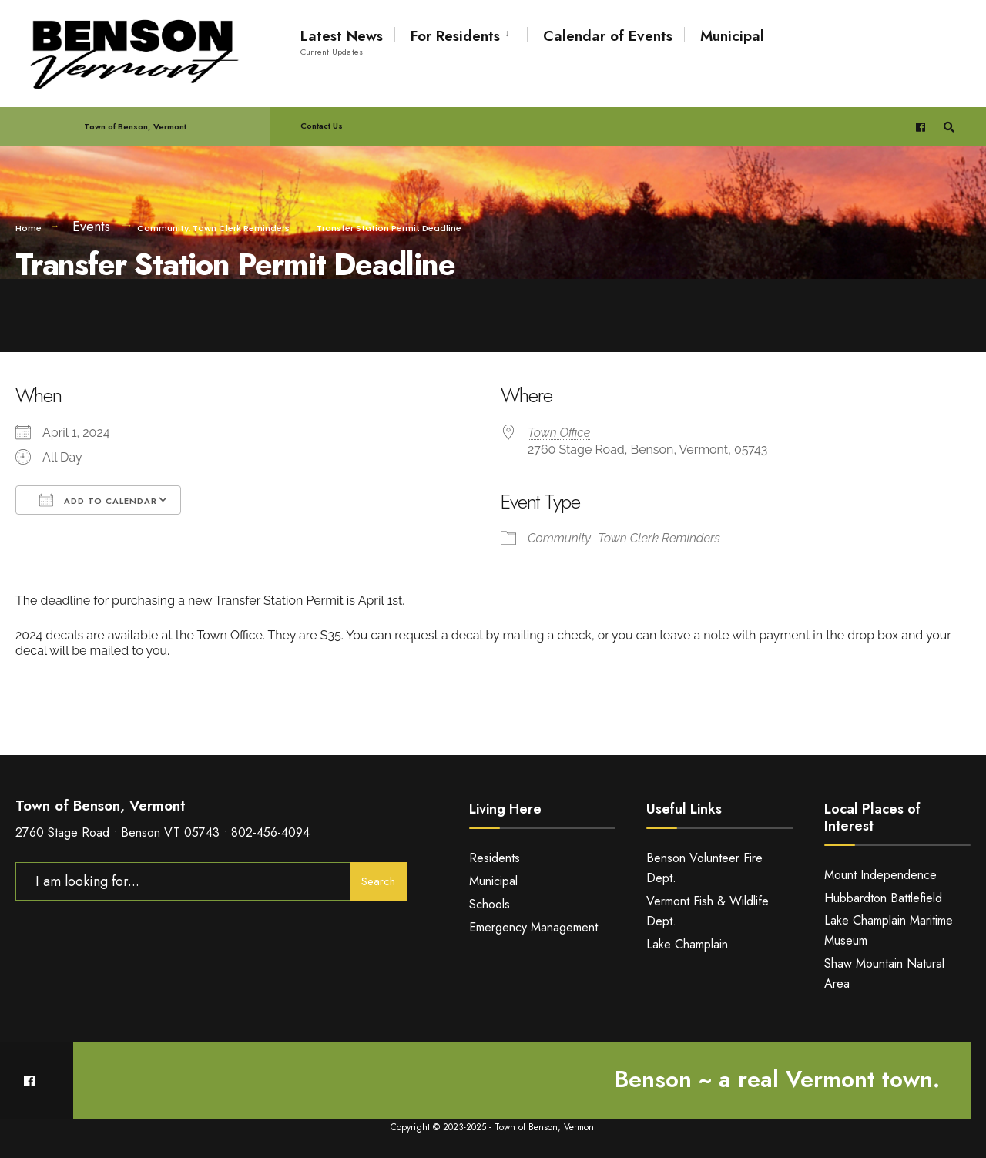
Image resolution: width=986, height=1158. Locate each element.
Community (163, 228)
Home (28, 228)
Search (378, 881)
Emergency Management (533, 927)
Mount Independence (880, 875)
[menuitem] (460, 33)
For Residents (455, 35)
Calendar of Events (607, 35)
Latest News (341, 41)
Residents (494, 858)
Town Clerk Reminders (241, 228)
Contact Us (321, 125)
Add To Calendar (98, 500)
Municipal (732, 35)
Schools (489, 904)
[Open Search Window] (949, 126)
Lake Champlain (687, 944)
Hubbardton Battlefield (883, 898)
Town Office (559, 432)
